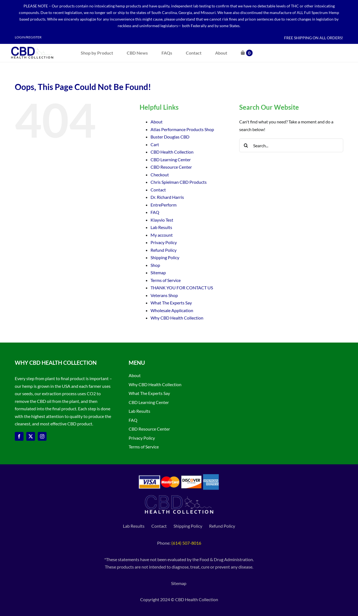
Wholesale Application (172, 310)
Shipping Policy (165, 257)
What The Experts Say (171, 302)
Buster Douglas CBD (170, 136)
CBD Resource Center (171, 166)
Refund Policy (164, 250)
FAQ (155, 212)
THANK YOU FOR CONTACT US (182, 287)
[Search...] (291, 145)
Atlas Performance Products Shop (182, 129)
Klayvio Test (162, 219)
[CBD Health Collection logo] (32, 46)
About (157, 121)
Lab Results (161, 227)
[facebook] (19, 436)
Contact (158, 189)
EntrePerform (164, 204)
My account (162, 235)
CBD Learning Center (171, 159)
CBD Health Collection (172, 151)
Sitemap (158, 272)
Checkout (160, 174)
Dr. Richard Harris (167, 197)
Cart (155, 144)
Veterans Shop (164, 295)
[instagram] (42, 436)
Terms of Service (166, 280)
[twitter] (30, 436)
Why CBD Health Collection (177, 317)
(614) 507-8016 (186, 543)
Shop (155, 265)
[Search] (246, 145)
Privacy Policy (164, 242)
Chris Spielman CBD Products (179, 182)
